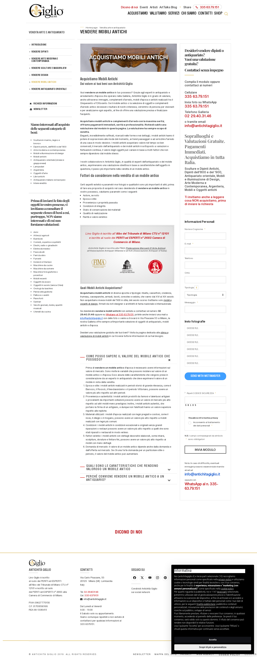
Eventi (144, 7)
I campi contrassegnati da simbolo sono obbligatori (204, 437)
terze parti (222, 592)
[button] (250, 570)
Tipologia (191, 288)
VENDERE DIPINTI (39, 52)
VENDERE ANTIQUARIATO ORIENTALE (48, 89)
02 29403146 (91, 580)
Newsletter (40, 109)
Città (187, 272)
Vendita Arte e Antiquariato (113, 27)
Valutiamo (158, 14)
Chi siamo (188, 14)
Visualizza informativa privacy (203, 417)
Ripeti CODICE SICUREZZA (201, 393)
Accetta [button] (212, 639)
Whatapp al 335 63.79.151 (119, 314)
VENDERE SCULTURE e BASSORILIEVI (48, 68)
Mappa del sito (166, 642)
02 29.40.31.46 (198, 116)
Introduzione (38, 45)
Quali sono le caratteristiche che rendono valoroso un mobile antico (122, 468)
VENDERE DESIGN (39, 75)
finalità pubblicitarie (206, 604)
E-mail (189, 243)
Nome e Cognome (195, 229)
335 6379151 (91, 583)
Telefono (189, 258)
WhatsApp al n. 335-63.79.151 (201, 486)
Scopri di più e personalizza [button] (212, 647)
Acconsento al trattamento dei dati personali (204, 423)
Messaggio (191, 302)
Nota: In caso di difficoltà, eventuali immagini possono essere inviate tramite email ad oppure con (205, 476)
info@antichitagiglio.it (91, 318)
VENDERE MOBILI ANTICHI (43, 82)
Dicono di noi (129, 7)
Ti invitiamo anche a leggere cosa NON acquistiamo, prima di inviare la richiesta (205, 200)
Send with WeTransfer (205, 376)
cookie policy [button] (227, 588)
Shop (218, 14)
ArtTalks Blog (168, 7)
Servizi (173, 14)
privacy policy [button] (225, 579)
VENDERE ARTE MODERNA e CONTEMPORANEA (44, 60)
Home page (91, 27)
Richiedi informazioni (45, 104)
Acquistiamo (138, 14)
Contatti (205, 14)
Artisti (154, 7)
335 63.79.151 (197, 96)
